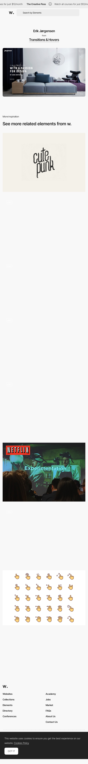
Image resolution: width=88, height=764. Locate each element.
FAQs (48, 710)
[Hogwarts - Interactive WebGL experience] (44, 408)
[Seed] (44, 285)
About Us (50, 716)
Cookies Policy (21, 743)
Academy (51, 693)
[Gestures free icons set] (44, 597)
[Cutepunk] (44, 162)
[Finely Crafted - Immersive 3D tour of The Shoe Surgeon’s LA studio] (44, 344)
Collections (8, 699)
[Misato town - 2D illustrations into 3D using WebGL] (44, 226)
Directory (8, 710)
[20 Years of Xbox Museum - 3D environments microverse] (44, 535)
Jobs (48, 699)
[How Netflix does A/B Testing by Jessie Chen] (44, 472)
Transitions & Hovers (44, 39)
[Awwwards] (11, 12)
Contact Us (52, 721)
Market (49, 705)
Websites (7, 693)
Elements (7, 705)
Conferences (9, 716)
